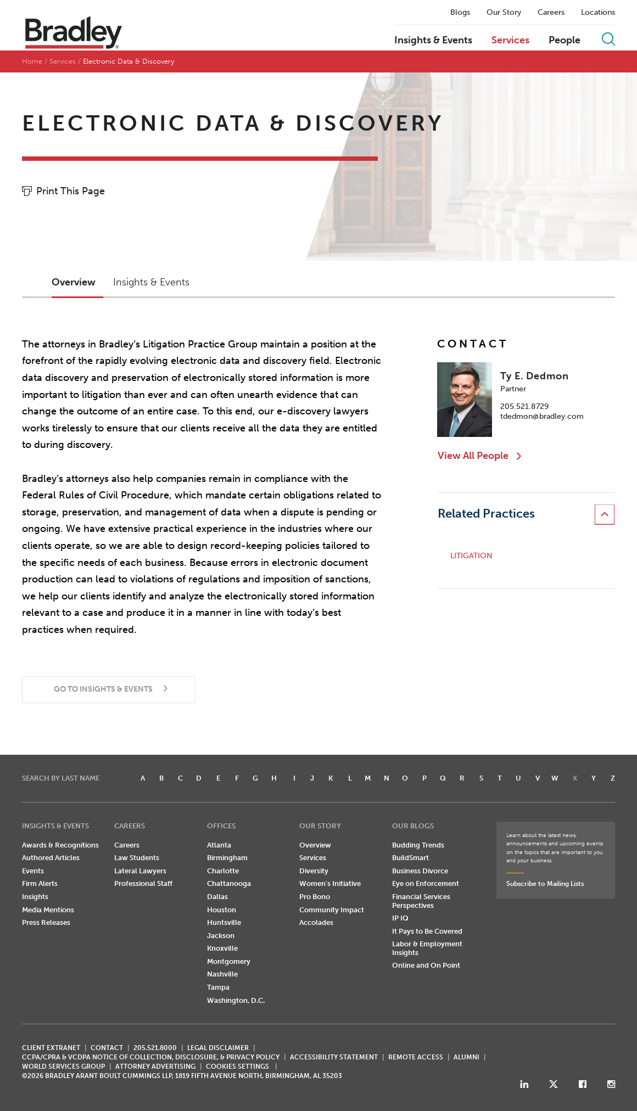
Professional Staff (143, 883)
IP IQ (400, 918)
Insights (35, 897)
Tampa (218, 987)
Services (510, 40)
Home (32, 61)
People (564, 40)
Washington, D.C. (236, 1000)
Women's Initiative (330, 883)
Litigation (471, 556)
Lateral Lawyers (140, 871)
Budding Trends (418, 845)
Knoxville (222, 948)
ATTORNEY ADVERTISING (155, 1066)
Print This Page (70, 191)
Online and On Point (426, 965)
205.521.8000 (155, 1048)
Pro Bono (314, 897)
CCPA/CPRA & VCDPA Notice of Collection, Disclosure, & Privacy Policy (151, 1057)
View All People (473, 456)
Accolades (316, 922)
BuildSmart (410, 858)
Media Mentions (48, 910)
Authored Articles (51, 858)
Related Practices (486, 513)
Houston (221, 910)
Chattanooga (229, 883)
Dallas (217, 897)
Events (33, 871)
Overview (315, 845)
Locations (598, 12)
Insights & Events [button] (151, 282)
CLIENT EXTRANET (51, 1048)
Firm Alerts (40, 883)
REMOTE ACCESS (415, 1057)
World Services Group (63, 1066)
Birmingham (227, 858)
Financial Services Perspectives (421, 901)
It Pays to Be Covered (427, 931)
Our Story (504, 12)
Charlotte (223, 871)
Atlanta (219, 845)
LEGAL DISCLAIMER (218, 1048)
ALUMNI (466, 1057)
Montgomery (228, 961)
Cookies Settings (237, 1066)
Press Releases (46, 922)
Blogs (460, 12)
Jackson (220, 936)
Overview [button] (74, 282)
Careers (551, 12)
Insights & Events (433, 40)
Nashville (222, 974)
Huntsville (224, 922)
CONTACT (107, 1048)
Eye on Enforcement (425, 883)
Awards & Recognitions (60, 845)
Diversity (313, 871)
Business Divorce (420, 871)
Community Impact (331, 910)
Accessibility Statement (334, 1057)
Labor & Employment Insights (427, 948)
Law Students (136, 858)
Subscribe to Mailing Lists (545, 884)
